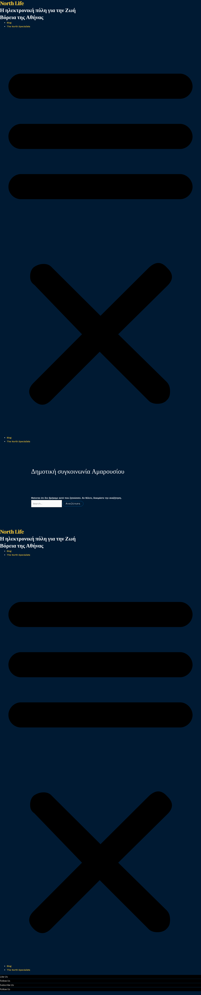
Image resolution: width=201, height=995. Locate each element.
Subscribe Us (7, 985)
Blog (9, 22)
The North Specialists (18, 26)
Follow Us (5, 980)
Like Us (4, 976)
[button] (100, 234)
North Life (12, 531)
